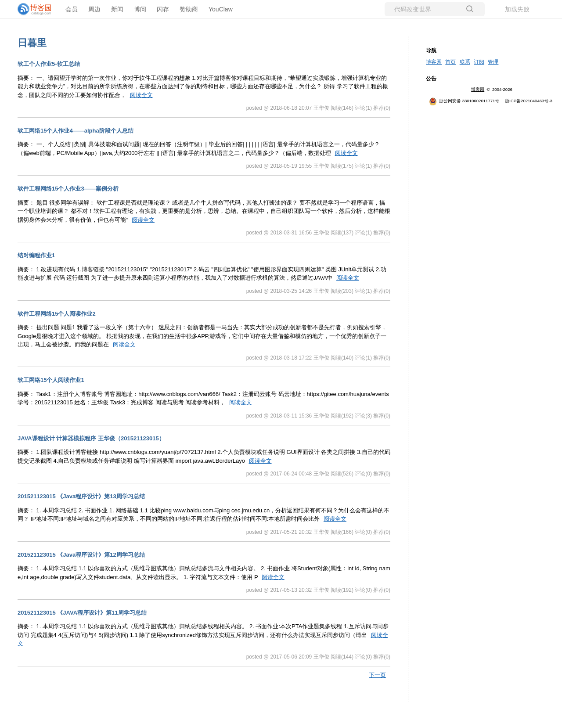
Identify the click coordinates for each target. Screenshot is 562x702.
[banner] (35, 9)
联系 (465, 62)
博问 (140, 9)
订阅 (479, 62)
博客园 (434, 62)
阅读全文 (141, 95)
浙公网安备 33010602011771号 (464, 100)
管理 (493, 62)
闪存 (163, 9)
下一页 (377, 675)
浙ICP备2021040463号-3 (528, 100)
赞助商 (189, 9)
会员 (71, 9)
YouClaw (221, 9)
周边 (94, 9)
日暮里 (32, 42)
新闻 (117, 9)
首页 (450, 62)
